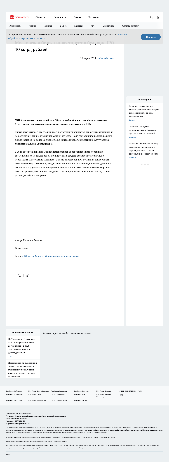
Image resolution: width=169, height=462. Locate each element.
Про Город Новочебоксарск (38, 391)
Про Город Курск (34, 394)
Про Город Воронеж (81, 391)
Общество (41, 17)
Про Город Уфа (79, 394)
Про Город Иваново (103, 391)
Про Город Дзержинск (14, 400)
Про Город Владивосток (37, 400)
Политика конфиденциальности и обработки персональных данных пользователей (36, 441)
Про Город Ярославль (59, 391)
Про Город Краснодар (59, 400)
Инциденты (60, 17)
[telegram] (28, 275)
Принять (151, 37)
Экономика (108, 26)
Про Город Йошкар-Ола (14, 394)
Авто (93, 26)
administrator (106, 58)
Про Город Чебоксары (14, 391)
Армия (77, 17)
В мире (63, 26)
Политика (93, 17)
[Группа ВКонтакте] (121, 395)
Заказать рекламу (130, 26)
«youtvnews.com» (24, 413)
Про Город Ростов (80, 400)
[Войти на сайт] (158, 17)
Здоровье (78, 26)
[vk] (19, 275)
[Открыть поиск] (151, 17)
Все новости (15, 26)
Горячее (32, 26)
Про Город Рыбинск (58, 394)
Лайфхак (48, 26)
